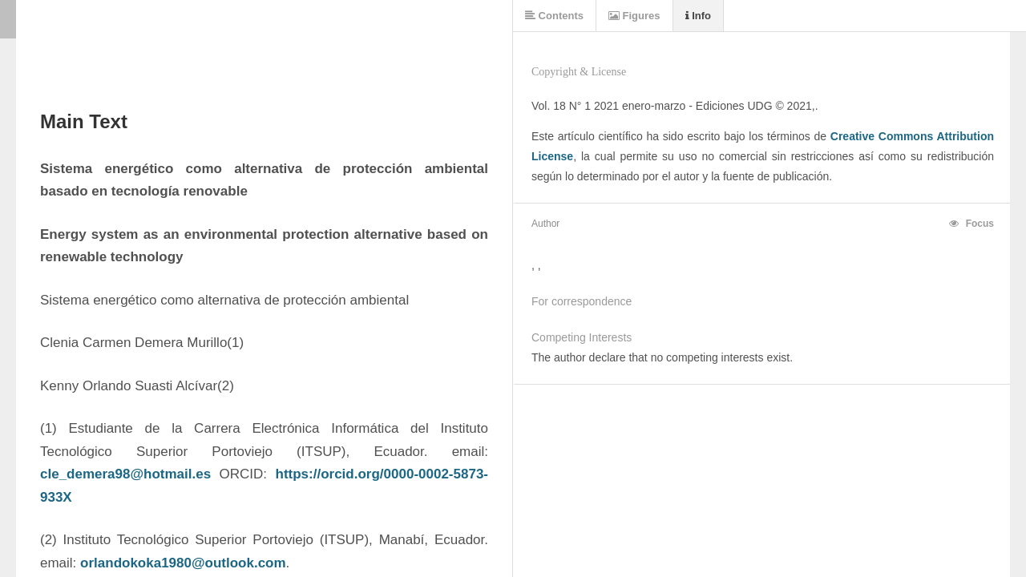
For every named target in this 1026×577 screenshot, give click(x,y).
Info (698, 16)
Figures (634, 16)
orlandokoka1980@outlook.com (183, 563)
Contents (554, 16)
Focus (971, 223)
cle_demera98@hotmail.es (125, 474)
